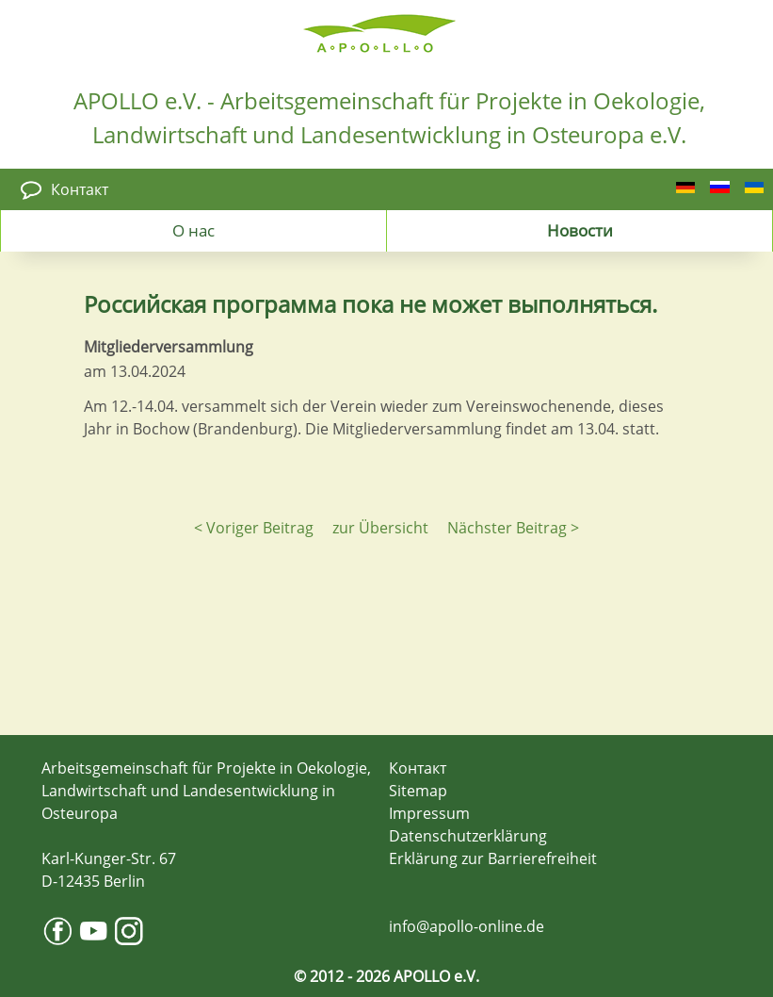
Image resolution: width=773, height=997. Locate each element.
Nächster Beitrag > (513, 527)
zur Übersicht (380, 527)
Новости (580, 230)
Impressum (429, 813)
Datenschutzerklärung (468, 835)
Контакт (79, 189)
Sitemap (418, 790)
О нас (193, 230)
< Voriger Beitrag (254, 527)
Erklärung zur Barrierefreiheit (493, 858)
